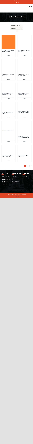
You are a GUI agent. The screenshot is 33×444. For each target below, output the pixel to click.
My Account (14, 182)
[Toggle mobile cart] (27, 6)
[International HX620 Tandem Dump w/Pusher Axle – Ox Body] (24, 128)
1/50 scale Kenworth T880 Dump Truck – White (8, 75)
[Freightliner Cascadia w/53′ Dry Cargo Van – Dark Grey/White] (24, 106)
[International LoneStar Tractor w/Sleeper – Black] (24, 149)
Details (9, 55)
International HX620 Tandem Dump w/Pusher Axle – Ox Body (23, 137)
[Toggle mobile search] (29, 6)
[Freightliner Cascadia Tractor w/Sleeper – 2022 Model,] (24, 87)
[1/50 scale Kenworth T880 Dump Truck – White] (8, 66)
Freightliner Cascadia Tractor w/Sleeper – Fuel (7, 113)
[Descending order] (22, 26)
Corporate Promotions (14, 179)
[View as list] (17, 31)
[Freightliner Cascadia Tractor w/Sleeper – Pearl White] (8, 87)
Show (14, 28)
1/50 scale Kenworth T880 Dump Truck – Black (24, 51)
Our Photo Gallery (15, 181)
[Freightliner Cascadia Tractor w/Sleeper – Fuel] (8, 106)
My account (25, 176)
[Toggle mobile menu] (31, 6)
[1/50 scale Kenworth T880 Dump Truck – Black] (24, 42)
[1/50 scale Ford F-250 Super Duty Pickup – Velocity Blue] (8, 42)
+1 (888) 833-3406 (16, 0)
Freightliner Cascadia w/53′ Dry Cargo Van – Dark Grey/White (23, 112)
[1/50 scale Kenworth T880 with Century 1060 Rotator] (24, 66)
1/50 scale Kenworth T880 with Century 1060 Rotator (23, 75)
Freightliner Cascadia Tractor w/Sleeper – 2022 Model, (23, 94)
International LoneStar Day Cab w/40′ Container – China (7, 156)
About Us (14, 176)
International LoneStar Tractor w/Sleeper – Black (23, 156)
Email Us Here (4, 184)
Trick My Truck (16, 194)
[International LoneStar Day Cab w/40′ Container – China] (8, 149)
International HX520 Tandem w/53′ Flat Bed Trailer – (8, 131)
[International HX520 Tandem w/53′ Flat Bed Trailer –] (8, 125)
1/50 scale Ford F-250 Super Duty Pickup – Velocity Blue (8, 51)
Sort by (14, 25)
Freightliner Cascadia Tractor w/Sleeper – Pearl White (7, 94)
